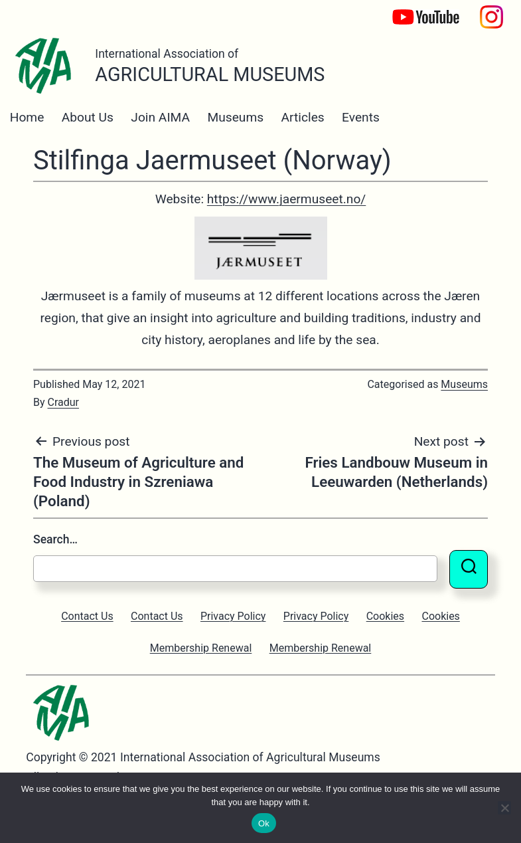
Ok (263, 823)
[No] (504, 807)
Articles (303, 117)
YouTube (414, 10)
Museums (235, 117)
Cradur (64, 402)
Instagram (491, 10)
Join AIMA (160, 117)
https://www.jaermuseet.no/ (286, 199)
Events (361, 117)
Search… (55, 539)
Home (27, 117)
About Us (87, 117)
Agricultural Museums (210, 74)
